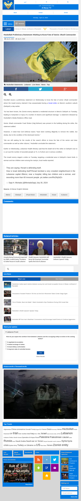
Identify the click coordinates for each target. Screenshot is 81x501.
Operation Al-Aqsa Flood (30, 437)
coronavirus (20, 429)
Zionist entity (60, 444)
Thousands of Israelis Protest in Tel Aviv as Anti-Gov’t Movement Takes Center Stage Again (40, 293)
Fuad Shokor (31, 195)
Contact (41, 12)
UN (35, 445)
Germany (54, 429)
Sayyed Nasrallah (48, 441)
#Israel (23, 168)
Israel (54, 195)
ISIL (39, 434)
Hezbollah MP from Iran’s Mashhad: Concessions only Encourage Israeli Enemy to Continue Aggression (43, 319)
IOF (11, 434)
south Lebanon (57, 441)
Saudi (13, 441)
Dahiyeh (18, 195)
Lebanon (27, 84)
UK (25, 445)
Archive (66, 12)
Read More (29, 484)
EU (40, 429)
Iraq (32, 433)
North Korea (18, 437)
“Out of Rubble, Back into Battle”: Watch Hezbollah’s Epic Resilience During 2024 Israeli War (40, 302)
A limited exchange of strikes (16, 344)
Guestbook (28, 452)
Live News (36, 84)
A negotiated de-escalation (15, 342)
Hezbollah (44, 195)
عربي (25, 2)
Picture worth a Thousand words (15, 366)
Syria (64, 441)
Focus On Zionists (10, 460)
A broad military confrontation (16, 347)
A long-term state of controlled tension (18, 349)
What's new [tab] (21, 279)
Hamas (59, 429)
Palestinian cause (59, 437)
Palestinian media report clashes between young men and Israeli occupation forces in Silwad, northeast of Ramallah (44, 285)
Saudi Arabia (21, 441)
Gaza (49, 429)
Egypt (37, 429)
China (13, 429)
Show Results (40, 356)
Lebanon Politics (8, 437)
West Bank (43, 445)
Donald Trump (31, 429)
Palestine (44, 437)
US (38, 445)
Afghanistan (7, 429)
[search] (39, 269)
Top (48, 84)
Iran (15, 433)
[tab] (40, 332)
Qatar (70, 437)
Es (68, 2)
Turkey (20, 445)
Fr (46, 2)
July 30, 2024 (42, 183)
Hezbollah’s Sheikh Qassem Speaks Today (25, 311)
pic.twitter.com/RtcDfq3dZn (51, 177)
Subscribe (74, 497)
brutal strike (53, 103)
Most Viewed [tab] (59, 279)
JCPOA (59, 433)
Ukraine (30, 445)
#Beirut (24, 174)
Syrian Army (13, 445)
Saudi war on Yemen (34, 441)
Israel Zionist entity (51, 433)
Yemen (50, 445)
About (15, 12)
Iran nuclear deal (24, 434)
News (43, 84)
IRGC (35, 433)
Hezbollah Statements (14, 84)
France (44, 429)
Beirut (8, 195)
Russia (8, 440)
